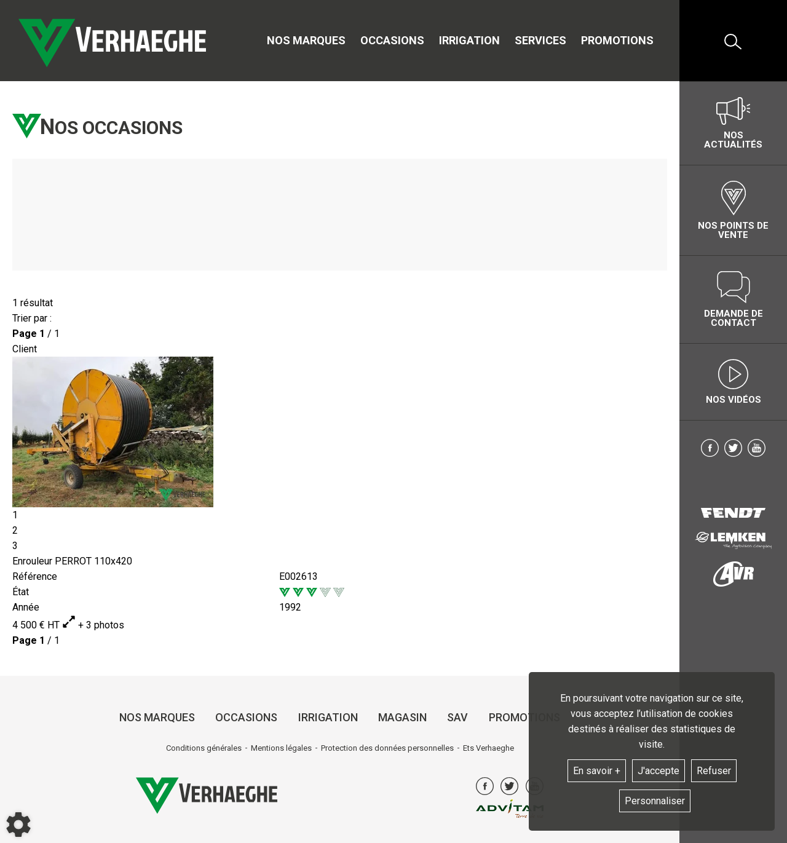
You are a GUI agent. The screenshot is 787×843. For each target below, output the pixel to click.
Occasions (392, 40)
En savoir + (596, 771)
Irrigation (469, 40)
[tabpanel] (339, 432)
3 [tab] (15, 546)
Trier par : (32, 318)
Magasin (402, 717)
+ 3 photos (93, 625)
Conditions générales (204, 748)
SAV (457, 717)
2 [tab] (15, 530)
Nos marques (306, 40)
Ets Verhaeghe (488, 748)
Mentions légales (281, 748)
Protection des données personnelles (387, 748)
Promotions (617, 40)
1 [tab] (15, 515)
